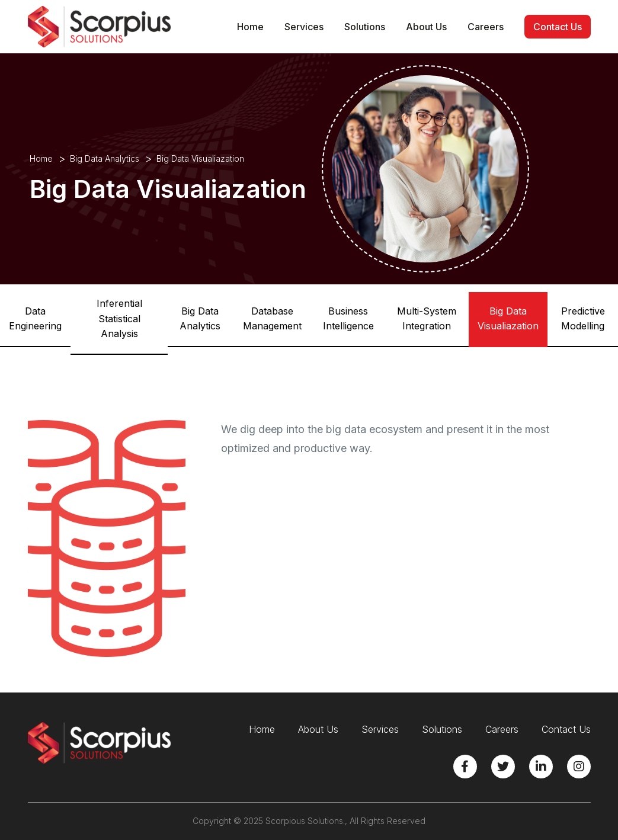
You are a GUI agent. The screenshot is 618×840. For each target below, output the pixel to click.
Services (304, 27)
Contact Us (557, 27)
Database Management (272, 318)
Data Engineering (35, 318)
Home (250, 27)
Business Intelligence (348, 318)
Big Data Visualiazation (508, 318)
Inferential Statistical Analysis (119, 318)
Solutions (364, 27)
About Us (426, 27)
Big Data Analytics (104, 158)
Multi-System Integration (426, 318)
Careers (485, 27)
